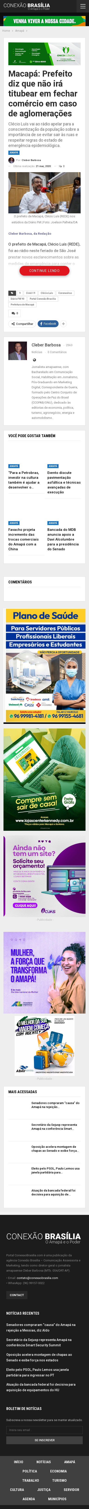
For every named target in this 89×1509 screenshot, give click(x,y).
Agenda (29, 1499)
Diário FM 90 (17, 299)
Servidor (71, 1490)
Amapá (14, 152)
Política (30, 1471)
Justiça (43, 1490)
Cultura (17, 1490)
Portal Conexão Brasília (43, 299)
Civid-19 (30, 293)
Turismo (59, 1480)
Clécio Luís (47, 293)
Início (18, 1462)
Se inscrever (45, 1440)
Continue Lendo (44, 271)
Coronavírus (65, 293)
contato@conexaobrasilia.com (37, 1278)
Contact (17, 1295)
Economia (58, 1471)
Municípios (57, 1499)
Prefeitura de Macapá (22, 304)
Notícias (43, 1462)
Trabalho (30, 1480)
